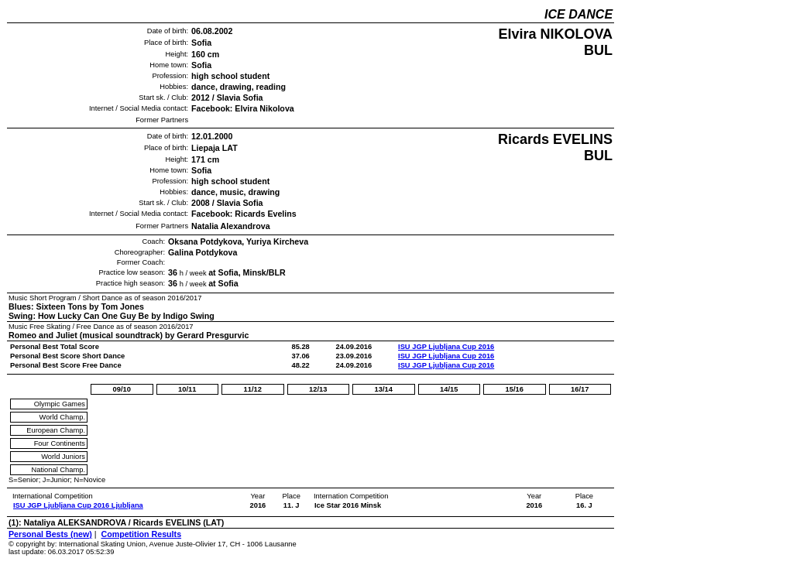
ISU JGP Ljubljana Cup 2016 (446, 347)
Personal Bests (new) (50, 534)
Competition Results (141, 534)
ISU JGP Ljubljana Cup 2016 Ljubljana (78, 505)
